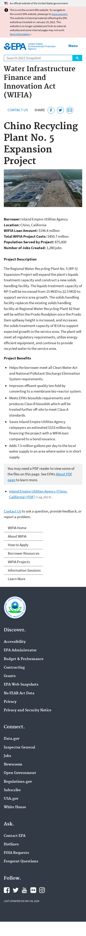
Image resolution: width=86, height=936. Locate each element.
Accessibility (15, 642)
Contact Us (18, 109)
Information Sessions (24, 570)
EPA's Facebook (7, 890)
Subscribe (12, 790)
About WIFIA (17, 536)
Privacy (10, 702)
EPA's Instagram (42, 890)
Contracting (14, 668)
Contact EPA (14, 836)
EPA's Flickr (33, 890)
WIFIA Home (17, 527)
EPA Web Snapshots (21, 685)
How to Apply (18, 544)
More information (20, 34)
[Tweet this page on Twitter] (60, 110)
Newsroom (13, 765)
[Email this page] (69, 110)
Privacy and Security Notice (27, 710)
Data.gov (11, 739)
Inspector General (19, 748)
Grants (10, 676)
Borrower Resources (23, 553)
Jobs (7, 756)
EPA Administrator (20, 650)
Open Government (20, 773)
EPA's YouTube (24, 890)
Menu (73, 45)
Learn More (16, 578)
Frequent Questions (21, 861)
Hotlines (11, 844)
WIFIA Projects (19, 561)
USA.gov (11, 799)
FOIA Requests (16, 853)
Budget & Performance (24, 659)
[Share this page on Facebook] (51, 110)
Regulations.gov (18, 782)
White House (15, 807)
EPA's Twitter (16, 890)
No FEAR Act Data (19, 693)
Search (77, 58)
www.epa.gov (59, 14)
